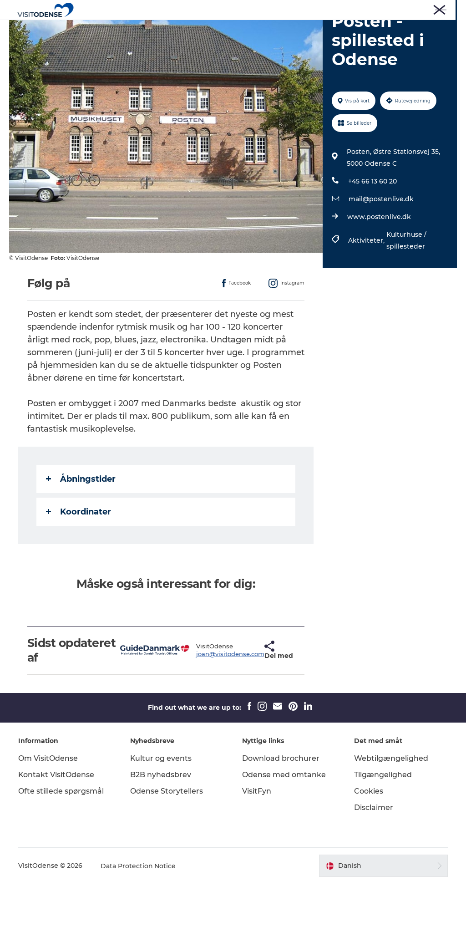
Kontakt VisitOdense (56, 818)
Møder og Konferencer (427, 8)
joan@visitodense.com (205, 697)
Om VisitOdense (48, 801)
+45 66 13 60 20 (372, 224)
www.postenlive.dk (379, 260)
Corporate (374, 8)
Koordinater (78, 555)
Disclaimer (373, 850)
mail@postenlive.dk (381, 242)
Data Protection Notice (138, 909)
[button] (241, 693)
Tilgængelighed (383, 818)
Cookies (368, 834)
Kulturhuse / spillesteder (406, 284)
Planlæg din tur (276, 29)
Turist (317, 8)
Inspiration (335, 29)
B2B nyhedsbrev (160, 818)
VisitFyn (256, 834)
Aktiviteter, (367, 284)
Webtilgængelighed (391, 801)
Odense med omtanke (284, 818)
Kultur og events (161, 801)
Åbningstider (81, 522)
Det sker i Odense (205, 29)
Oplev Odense (136, 29)
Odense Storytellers (166, 834)
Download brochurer (280, 801)
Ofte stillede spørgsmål (61, 834)
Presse (343, 8)
